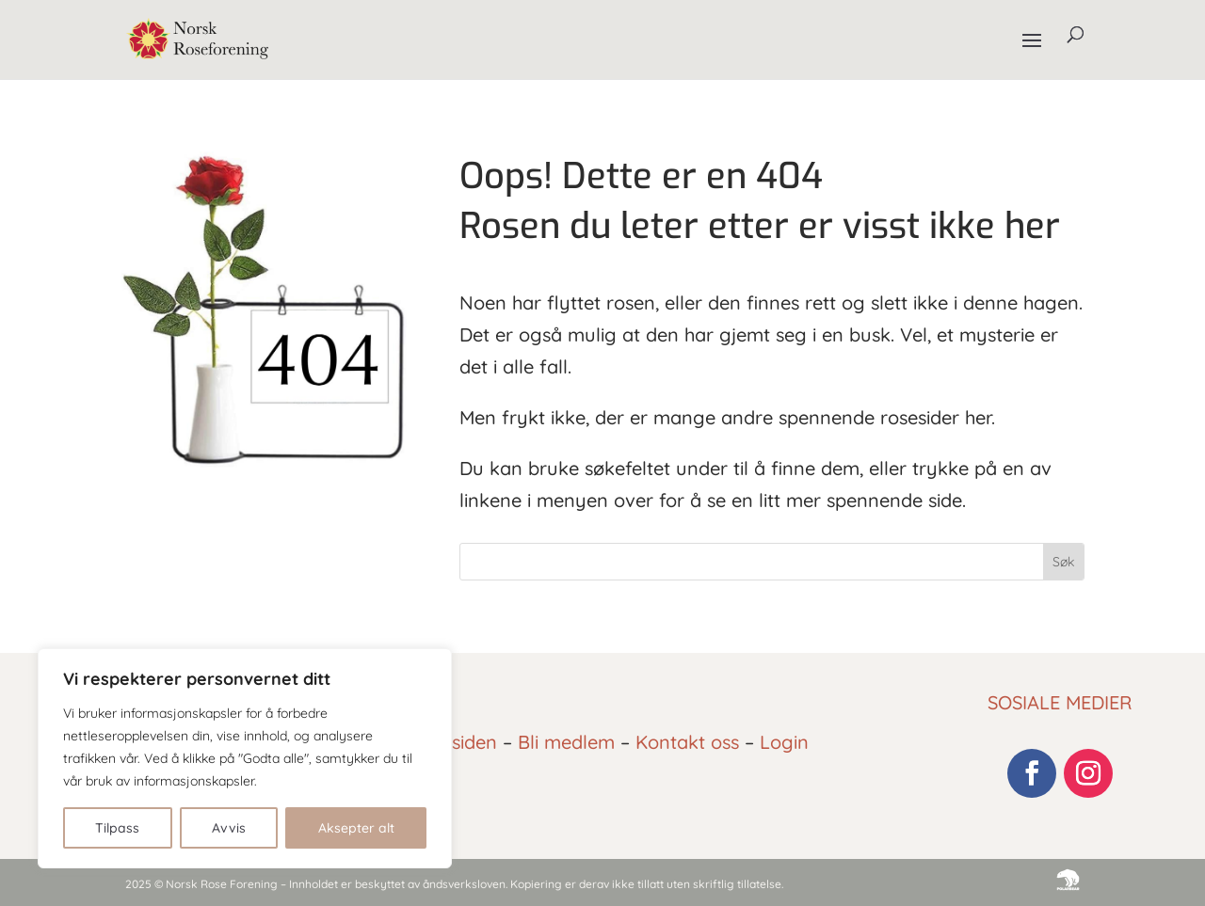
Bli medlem (566, 742)
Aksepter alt (356, 827)
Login (784, 742)
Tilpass (117, 827)
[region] (245, 758)
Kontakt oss (687, 742)
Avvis (229, 827)
